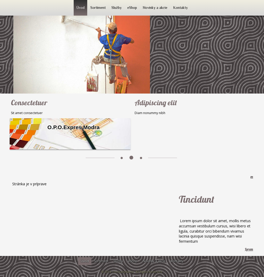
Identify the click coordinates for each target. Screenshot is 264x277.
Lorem (249, 249)
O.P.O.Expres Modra (73, 127)
